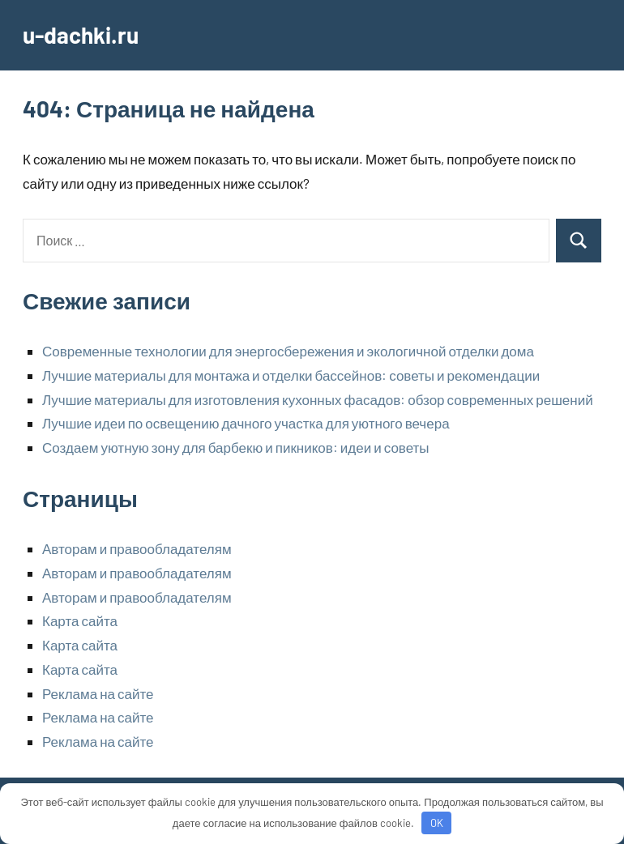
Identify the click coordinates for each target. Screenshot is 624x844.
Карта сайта (80, 620)
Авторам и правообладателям (137, 548)
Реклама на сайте (98, 693)
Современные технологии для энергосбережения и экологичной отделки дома (288, 351)
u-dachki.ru (81, 35)
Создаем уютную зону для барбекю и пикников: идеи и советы (236, 447)
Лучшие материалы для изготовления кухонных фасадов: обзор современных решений (317, 399)
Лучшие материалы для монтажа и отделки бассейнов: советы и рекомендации (291, 375)
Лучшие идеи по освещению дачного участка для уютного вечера (246, 423)
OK (436, 822)
